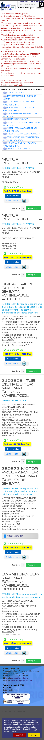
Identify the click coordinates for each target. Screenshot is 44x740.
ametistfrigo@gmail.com (21, 680)
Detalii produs (13, 196)
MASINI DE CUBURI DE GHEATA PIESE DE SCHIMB (21, 89)
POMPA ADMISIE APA (15, 93)
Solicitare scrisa (16, 200)
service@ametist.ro (19, 678)
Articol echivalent (13, 535)
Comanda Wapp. (13, 186)
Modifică (19, 735)
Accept (33, 735)
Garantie (7, 687)
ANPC (5, 692)
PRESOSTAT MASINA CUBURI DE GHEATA (23, 134)
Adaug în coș (33, 208)
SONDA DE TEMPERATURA (17, 119)
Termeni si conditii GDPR (13, 685)
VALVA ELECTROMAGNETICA (18, 148)
